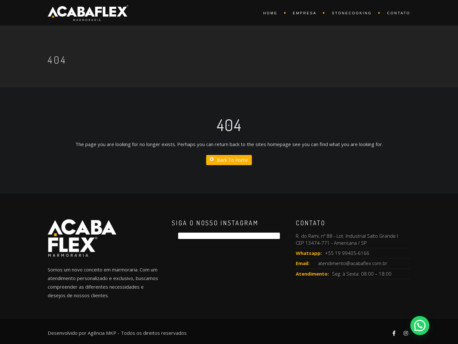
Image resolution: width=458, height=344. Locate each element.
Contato (398, 13)
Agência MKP (102, 333)
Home (270, 13)
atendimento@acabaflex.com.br (352, 263)
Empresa (305, 13)
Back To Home (229, 160)
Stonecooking (352, 13)
